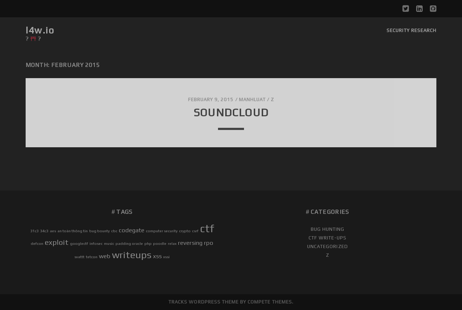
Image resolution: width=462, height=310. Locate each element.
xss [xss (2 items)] (157, 256)
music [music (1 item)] (109, 243)
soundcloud (231, 112)
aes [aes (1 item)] (53, 231)
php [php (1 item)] (148, 243)
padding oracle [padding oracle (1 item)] (129, 243)
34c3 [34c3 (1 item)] (44, 231)
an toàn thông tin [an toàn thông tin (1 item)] (72, 231)
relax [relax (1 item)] (172, 243)
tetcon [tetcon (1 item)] (91, 257)
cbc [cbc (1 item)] (114, 231)
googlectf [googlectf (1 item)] (79, 243)
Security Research (411, 30)
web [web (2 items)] (104, 256)
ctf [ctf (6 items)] (207, 228)
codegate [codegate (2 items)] (131, 230)
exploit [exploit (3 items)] (57, 242)
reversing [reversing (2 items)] (190, 242)
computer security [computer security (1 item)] (162, 231)
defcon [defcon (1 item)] (37, 243)
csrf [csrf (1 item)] (195, 231)
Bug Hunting (327, 229)
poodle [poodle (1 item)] (159, 243)
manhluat (252, 99)
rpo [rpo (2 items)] (208, 242)
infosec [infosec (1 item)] (96, 243)
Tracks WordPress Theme (204, 302)
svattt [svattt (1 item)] (79, 257)
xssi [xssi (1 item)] (166, 257)
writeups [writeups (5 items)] (132, 254)
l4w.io (40, 30)
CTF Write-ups (328, 238)
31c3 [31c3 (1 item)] (34, 231)
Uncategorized (327, 246)
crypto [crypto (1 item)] (185, 231)
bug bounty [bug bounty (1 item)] (99, 231)
